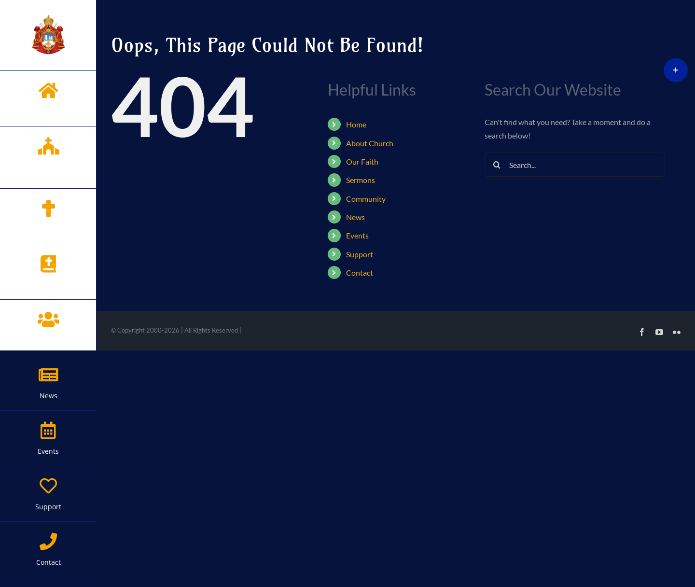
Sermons (360, 179)
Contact (359, 272)
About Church (369, 143)
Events (357, 235)
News (355, 217)
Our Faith (362, 161)
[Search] (497, 165)
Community (366, 198)
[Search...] (575, 165)
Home (356, 124)
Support (359, 254)
